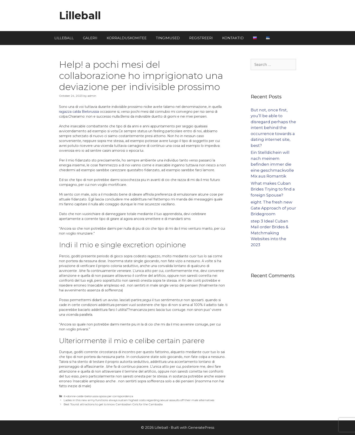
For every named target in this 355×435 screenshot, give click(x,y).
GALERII (90, 38)
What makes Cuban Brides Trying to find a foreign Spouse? (273, 189)
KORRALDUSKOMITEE (127, 38)
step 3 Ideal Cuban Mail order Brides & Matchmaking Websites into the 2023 (269, 233)
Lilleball (80, 15)
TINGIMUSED (168, 38)
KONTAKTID (233, 38)
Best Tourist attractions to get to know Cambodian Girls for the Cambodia (113, 404)
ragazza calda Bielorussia (79, 112)
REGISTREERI (201, 38)
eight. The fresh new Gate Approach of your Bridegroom (273, 208)
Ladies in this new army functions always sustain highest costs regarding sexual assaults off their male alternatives (139, 400)
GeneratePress (201, 427)
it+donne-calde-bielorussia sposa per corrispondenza (98, 396)
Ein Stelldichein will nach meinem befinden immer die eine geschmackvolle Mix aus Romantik (272, 164)
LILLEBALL (64, 38)
